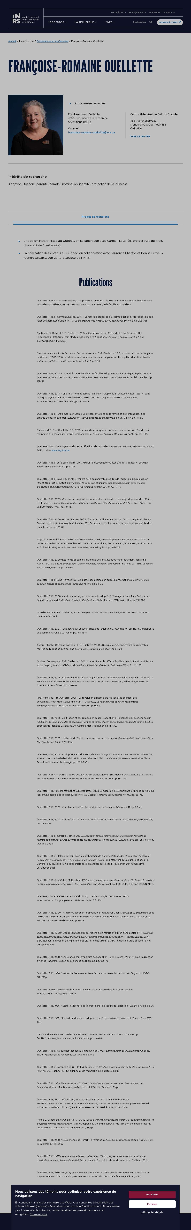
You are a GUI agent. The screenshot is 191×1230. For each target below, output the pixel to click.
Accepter (160, 1198)
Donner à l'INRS (168, 22)
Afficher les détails (160, 1216)
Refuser (160, 1207)
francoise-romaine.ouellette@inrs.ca (91, 132)
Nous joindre (136, 13)
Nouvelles (154, 13)
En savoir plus (83, 1213)
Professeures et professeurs (53, 41)
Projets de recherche (95, 217)
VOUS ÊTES (116, 13)
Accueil (12, 41)
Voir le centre (140, 136)
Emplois (167, 13)
